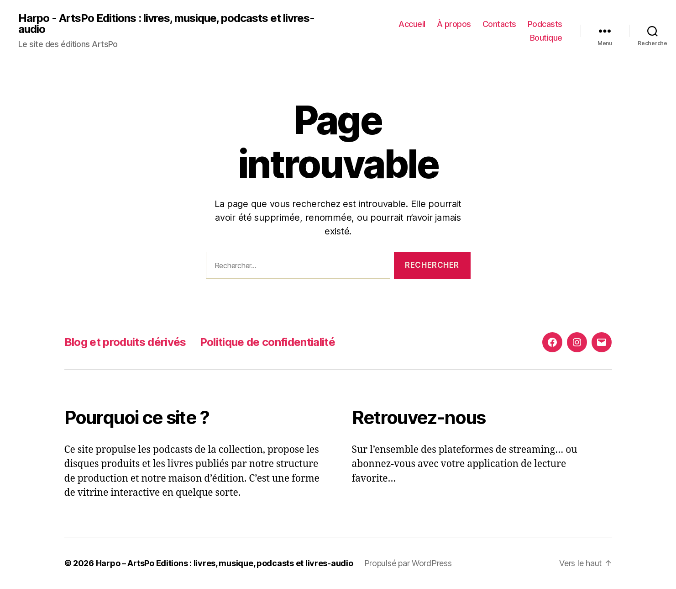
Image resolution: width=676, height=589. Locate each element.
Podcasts (545, 24)
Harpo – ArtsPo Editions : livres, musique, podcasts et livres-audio (224, 563)
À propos (454, 24)
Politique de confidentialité (267, 342)
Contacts (499, 24)
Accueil (411, 24)
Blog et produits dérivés (125, 342)
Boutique (546, 37)
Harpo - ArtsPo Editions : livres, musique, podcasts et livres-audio (166, 24)
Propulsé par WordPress (408, 563)
